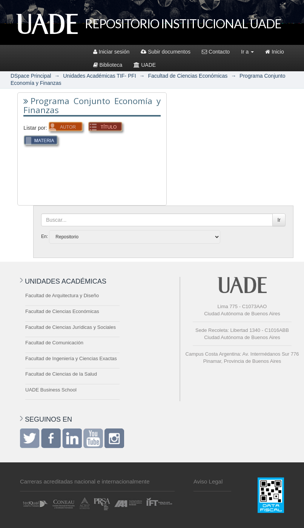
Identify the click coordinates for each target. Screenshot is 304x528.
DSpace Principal (31, 76)
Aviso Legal (208, 481)
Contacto (216, 52)
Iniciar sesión (111, 52)
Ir (279, 220)
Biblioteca (108, 65)
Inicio (274, 52)
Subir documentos (165, 52)
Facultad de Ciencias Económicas (187, 76)
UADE (145, 65)
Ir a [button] (247, 52)
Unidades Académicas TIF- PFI (99, 76)
